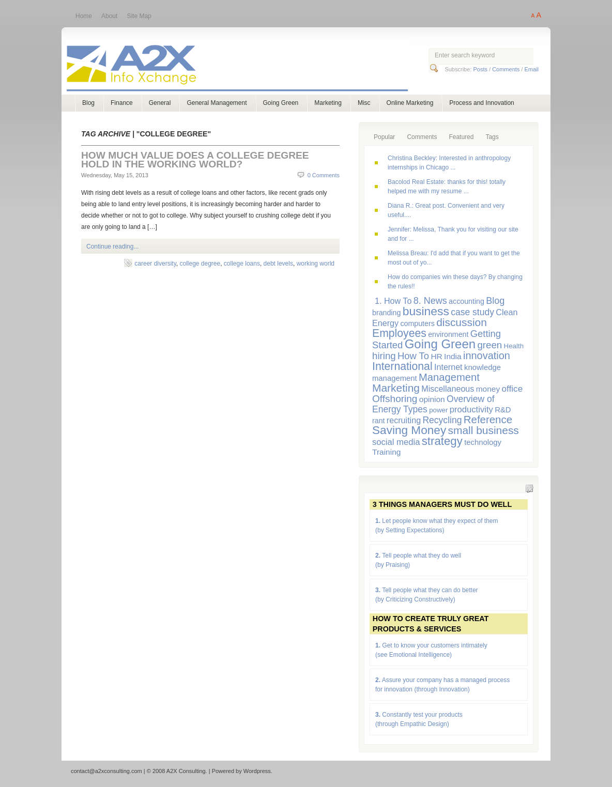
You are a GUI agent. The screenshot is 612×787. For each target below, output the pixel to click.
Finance (122, 102)
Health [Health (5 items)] (514, 346)
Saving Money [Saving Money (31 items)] (409, 430)
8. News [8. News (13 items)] (430, 301)
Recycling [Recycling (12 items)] (442, 420)
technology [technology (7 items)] (482, 442)
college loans (242, 263)
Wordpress (257, 771)
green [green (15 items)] (489, 345)
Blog (88, 102)
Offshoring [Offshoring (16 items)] (394, 398)
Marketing (328, 102)
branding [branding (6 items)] (386, 312)
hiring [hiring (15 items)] (384, 355)
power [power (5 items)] (438, 410)
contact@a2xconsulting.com (106, 771)
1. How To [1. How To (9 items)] (393, 300)
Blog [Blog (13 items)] (495, 301)
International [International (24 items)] (402, 366)
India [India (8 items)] (453, 356)
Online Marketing (410, 102)
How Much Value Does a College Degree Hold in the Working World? (195, 159)
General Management (217, 102)
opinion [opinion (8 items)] (432, 399)
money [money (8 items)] (488, 388)
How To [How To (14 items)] (413, 355)
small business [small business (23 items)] (483, 430)
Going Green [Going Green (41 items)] (440, 344)
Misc (364, 102)
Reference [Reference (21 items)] (488, 419)
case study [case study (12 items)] (472, 312)
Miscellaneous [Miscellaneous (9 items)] (447, 388)
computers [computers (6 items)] (417, 323)
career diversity (155, 263)
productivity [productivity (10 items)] (471, 409)
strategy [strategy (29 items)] (442, 441)
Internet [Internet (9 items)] (448, 367)
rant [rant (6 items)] (378, 420)
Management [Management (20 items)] (449, 377)
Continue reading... (112, 246)
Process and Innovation (481, 102)
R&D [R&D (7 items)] (503, 410)
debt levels (278, 263)
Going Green (281, 102)
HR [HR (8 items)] (436, 356)
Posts (480, 69)
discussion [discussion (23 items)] (461, 322)
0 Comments (324, 175)
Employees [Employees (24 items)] (399, 333)
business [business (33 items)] (426, 311)
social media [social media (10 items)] (396, 442)
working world (315, 263)
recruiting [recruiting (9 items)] (404, 420)
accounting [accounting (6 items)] (466, 301)
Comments (505, 69)
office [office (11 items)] (512, 388)
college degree (199, 263)
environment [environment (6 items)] (448, 334)
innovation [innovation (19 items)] (486, 355)
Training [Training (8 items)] (386, 451)
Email (531, 69)
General (160, 102)
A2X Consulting (247, 66)
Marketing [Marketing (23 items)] (396, 388)
